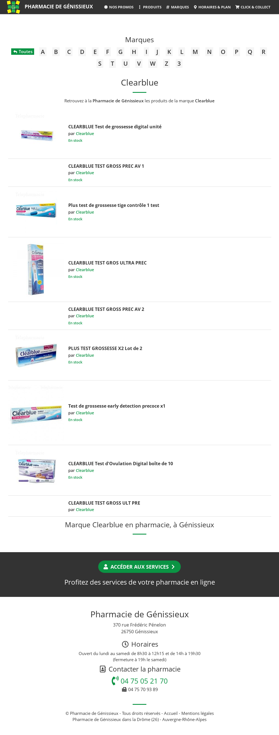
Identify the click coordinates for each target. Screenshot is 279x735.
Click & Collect (252, 7)
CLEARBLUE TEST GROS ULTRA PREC (107, 263)
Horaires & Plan (212, 7)
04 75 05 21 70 (140, 681)
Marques (177, 7)
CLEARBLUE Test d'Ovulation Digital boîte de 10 (120, 463)
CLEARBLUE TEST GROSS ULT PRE (104, 503)
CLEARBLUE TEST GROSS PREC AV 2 (106, 309)
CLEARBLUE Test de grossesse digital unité (114, 127)
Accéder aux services (139, 566)
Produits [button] (149, 7)
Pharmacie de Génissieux (59, 6)
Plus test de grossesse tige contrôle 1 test (113, 205)
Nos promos (118, 7)
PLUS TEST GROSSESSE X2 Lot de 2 (105, 348)
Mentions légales (197, 713)
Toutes (22, 51)
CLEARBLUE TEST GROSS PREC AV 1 (106, 166)
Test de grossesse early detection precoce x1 (116, 406)
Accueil (171, 713)
